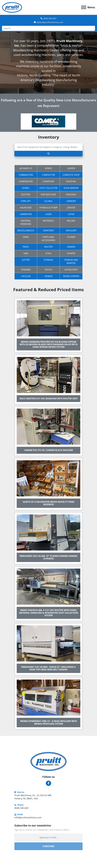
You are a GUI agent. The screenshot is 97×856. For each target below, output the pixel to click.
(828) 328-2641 (50, 18)
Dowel (26, 187)
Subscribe (48, 846)
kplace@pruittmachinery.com (50, 22)
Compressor (26, 181)
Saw (26, 253)
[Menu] (83, 7)
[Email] (48, 837)
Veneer (48, 276)
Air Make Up (25, 168)
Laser (48, 214)
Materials (48, 220)
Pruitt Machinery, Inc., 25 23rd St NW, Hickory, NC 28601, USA (33, 797)
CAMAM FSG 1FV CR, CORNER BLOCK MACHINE (48, 450)
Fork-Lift (26, 201)
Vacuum (25, 276)
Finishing (71, 194)
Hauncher (26, 207)
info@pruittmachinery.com (28, 817)
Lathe (71, 214)
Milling (71, 220)
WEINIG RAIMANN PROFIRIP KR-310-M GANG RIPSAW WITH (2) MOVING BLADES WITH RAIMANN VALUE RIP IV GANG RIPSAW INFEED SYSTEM (48, 344)
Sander (71, 246)
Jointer (71, 207)
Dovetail (71, 181)
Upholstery (71, 269)
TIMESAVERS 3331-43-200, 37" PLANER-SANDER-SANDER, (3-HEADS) (48, 557)
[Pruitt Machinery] (48, 761)
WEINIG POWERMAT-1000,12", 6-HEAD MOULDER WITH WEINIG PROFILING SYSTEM (48, 722)
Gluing (48, 201)
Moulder (71, 230)
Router (48, 246)
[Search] (48, 28)
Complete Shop (71, 174)
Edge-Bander (71, 187)
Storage (48, 259)
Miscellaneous (25, 230)
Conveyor (48, 181)
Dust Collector (48, 187)
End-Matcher (48, 194)
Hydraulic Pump (48, 207)
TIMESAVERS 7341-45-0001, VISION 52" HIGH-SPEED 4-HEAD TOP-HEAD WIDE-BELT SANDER (48, 668)
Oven (26, 237)
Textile (48, 269)
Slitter (26, 259)
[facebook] (48, 783)
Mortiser (48, 230)
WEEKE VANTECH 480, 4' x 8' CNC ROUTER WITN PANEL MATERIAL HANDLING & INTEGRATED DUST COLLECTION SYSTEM (48, 613)
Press (26, 246)
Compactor (48, 174)
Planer (71, 237)
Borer (48, 168)
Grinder (71, 201)
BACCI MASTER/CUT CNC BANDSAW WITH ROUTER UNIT (48, 398)
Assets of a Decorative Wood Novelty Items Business (48, 503)
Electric (25, 194)
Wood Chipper (71, 276)
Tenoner (26, 269)
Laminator (26, 214)
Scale (48, 253)
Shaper (71, 253)
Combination (25, 174)
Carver (71, 168)
